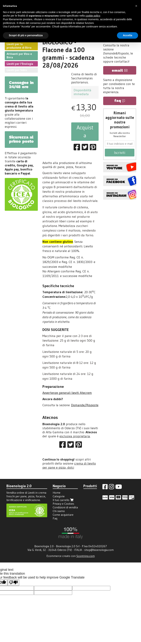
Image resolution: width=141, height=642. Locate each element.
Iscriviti (119, 152)
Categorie (59, 496)
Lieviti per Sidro (17, 70)
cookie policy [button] (93, 15)
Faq (55, 518)
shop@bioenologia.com (99, 550)
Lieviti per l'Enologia (20, 64)
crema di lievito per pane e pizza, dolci (69, 465)
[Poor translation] (13, 582)
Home (56, 492)
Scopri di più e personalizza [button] (26, 35)
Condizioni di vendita (65, 507)
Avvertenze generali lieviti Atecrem (67, 393)
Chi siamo (59, 511)
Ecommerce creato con (70, 556)
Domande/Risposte (84, 405)
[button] (136, 6)
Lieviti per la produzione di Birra (19, 45)
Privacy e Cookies (63, 503)
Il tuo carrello (63, 500)
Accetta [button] (127, 35)
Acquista (85, 131)
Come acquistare (63, 514)
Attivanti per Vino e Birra (19, 55)
